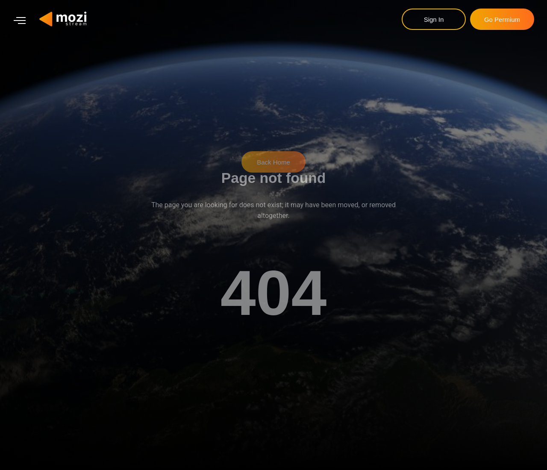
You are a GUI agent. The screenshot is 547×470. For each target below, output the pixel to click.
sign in (434, 19)
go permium (502, 19)
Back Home (273, 157)
